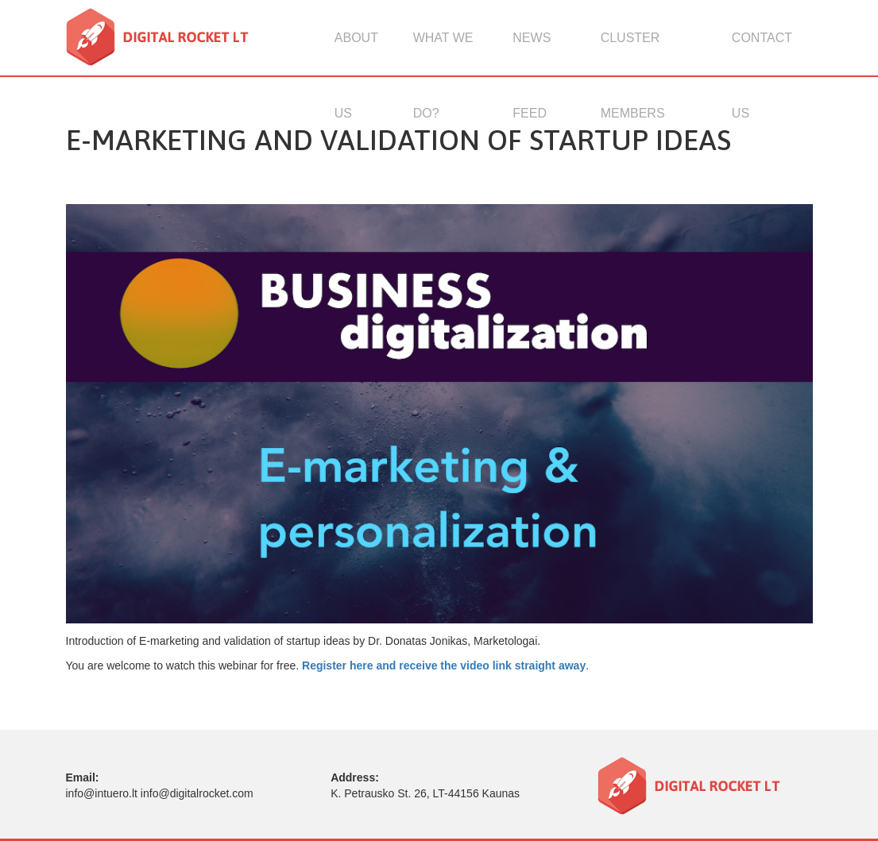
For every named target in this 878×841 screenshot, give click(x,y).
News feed (531, 53)
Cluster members (633, 53)
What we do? (443, 53)
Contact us (762, 53)
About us (356, 53)
